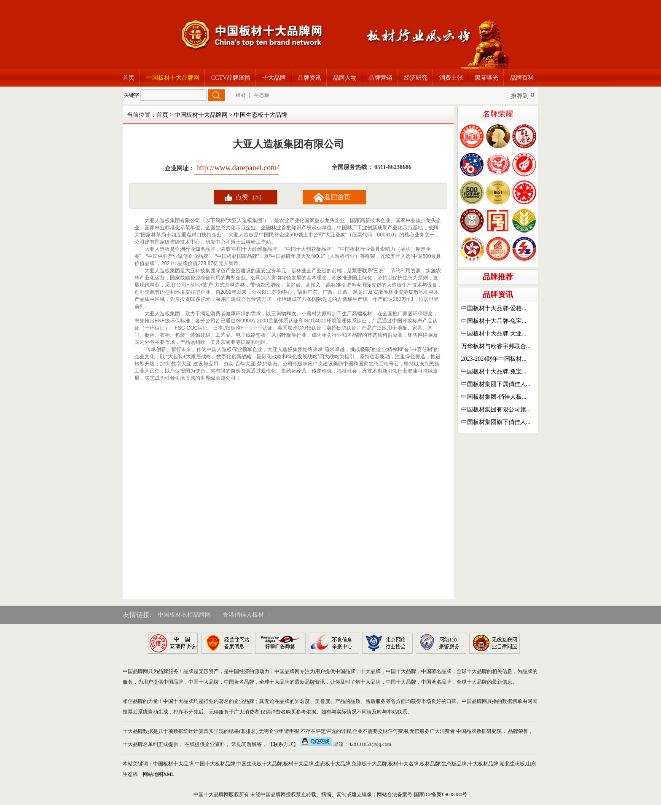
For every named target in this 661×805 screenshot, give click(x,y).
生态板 (261, 95)
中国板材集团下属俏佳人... (496, 384)
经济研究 (415, 78)
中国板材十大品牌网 (172, 78)
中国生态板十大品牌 (260, 115)
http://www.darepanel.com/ (236, 168)
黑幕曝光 (486, 78)
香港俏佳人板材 (243, 615)
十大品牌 (274, 78)
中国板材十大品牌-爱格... (494, 308)
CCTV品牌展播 (230, 78)
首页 (128, 78)
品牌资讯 (309, 78)
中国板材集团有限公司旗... (496, 409)
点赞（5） (250, 197)
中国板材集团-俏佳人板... (494, 397)
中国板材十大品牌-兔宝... (494, 321)
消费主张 (451, 78)
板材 (241, 95)
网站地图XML (159, 774)
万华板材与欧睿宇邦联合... (496, 346)
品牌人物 (345, 78)
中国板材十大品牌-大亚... (494, 333)
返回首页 (337, 197)
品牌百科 (522, 78)
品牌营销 (380, 78)
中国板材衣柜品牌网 (184, 615)
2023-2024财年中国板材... (494, 359)
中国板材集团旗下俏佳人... (496, 422)
